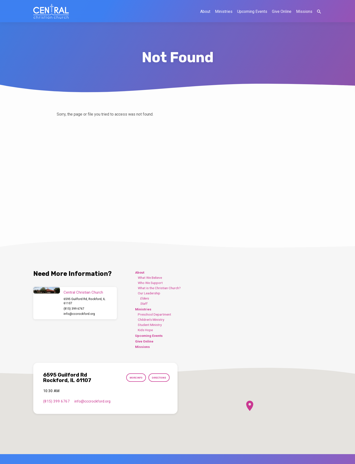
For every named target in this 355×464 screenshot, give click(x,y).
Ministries (223, 11)
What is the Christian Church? (159, 288)
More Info (130, 377)
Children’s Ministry (151, 320)
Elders (144, 298)
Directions (156, 377)
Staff (143, 303)
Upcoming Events (252, 11)
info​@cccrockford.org (79, 314)
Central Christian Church (83, 292)
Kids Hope (145, 330)
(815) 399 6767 (74, 308)
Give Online (281, 11)
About (205, 11)
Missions (304, 11)
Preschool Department (154, 314)
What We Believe (150, 278)
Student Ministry (150, 325)
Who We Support (150, 283)
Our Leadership (149, 293)
